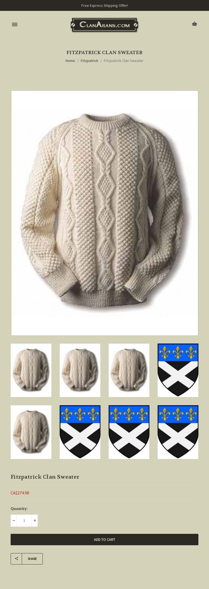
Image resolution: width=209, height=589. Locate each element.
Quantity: (19, 508)
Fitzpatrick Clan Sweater (124, 60)
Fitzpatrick (89, 60)
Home (70, 60)
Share (24, 558)
